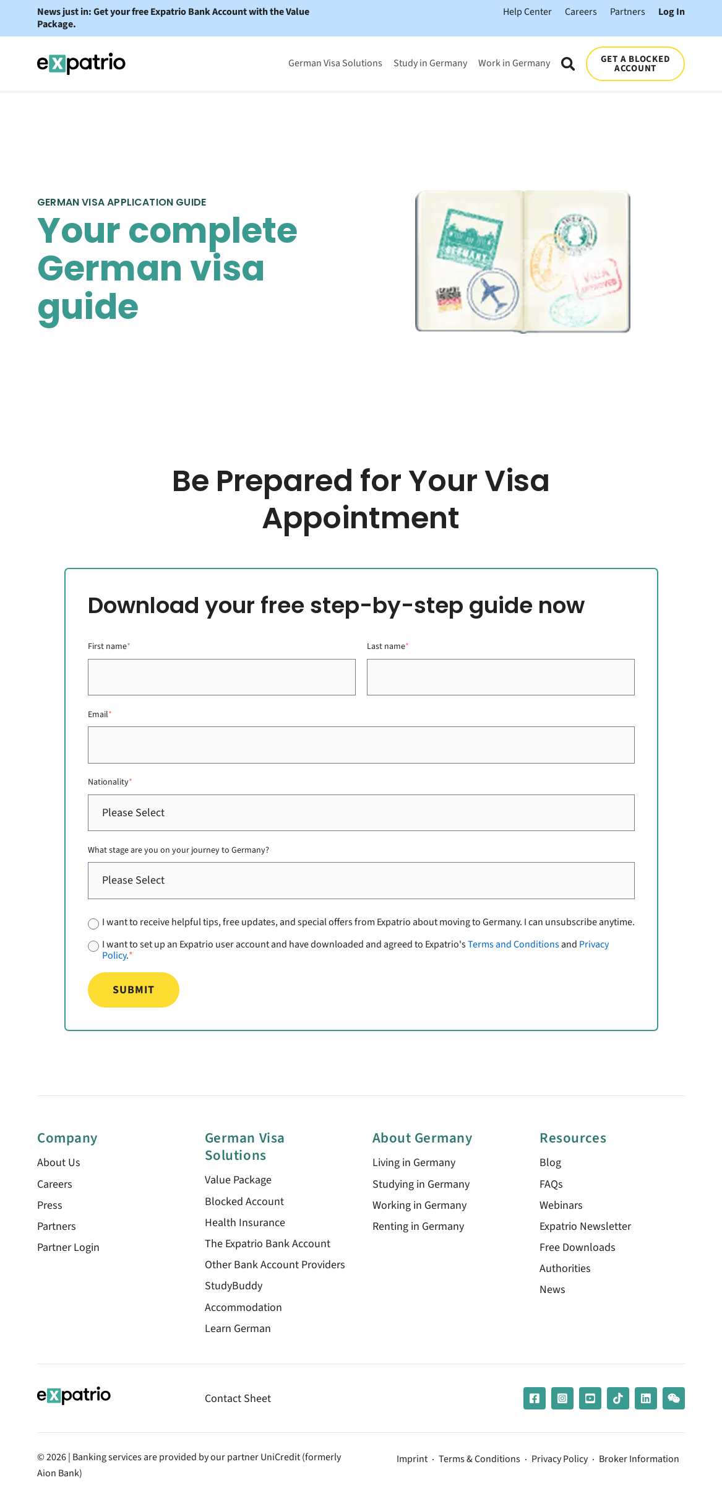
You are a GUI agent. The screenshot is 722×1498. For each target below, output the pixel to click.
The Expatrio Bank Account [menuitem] (267, 1244)
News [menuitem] (552, 1289)
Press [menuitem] (49, 1205)
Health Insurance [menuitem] (245, 1222)
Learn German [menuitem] (238, 1328)
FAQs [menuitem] (551, 1184)
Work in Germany (514, 63)
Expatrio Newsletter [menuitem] (585, 1226)
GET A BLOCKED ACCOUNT (636, 63)
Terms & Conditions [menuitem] (479, 1460)
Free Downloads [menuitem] (577, 1247)
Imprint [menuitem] (412, 1460)
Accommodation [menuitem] (243, 1307)
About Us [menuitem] (58, 1162)
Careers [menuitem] (54, 1184)
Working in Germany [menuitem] (419, 1205)
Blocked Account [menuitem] (244, 1201)
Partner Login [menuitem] (68, 1247)
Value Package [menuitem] (238, 1180)
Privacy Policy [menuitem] (559, 1460)
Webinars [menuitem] (561, 1205)
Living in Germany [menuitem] (413, 1162)
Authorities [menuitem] (565, 1268)
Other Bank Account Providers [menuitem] (275, 1265)
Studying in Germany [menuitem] (421, 1184)
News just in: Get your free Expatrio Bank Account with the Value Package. (173, 18)
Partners (627, 11)
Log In (671, 11)
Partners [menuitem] (56, 1226)
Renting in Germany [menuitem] (418, 1226)
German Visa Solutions (335, 63)
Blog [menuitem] (550, 1162)
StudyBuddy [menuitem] (233, 1286)
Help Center (527, 11)
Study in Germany (430, 63)
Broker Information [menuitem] (639, 1460)
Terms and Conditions (513, 944)
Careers (581, 11)
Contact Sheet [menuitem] (238, 1398)
